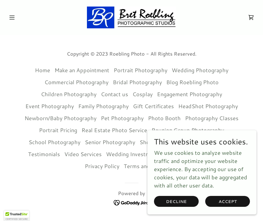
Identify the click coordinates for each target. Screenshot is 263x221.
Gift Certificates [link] (153, 106)
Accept (228, 201)
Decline (176, 201)
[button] (25, 17)
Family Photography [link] (103, 106)
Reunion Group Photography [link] (188, 130)
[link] (131, 17)
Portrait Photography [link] (140, 70)
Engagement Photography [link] (189, 94)
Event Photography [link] (49, 106)
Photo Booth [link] (164, 118)
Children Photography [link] (68, 94)
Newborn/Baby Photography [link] (60, 118)
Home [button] (42, 70)
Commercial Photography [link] (76, 82)
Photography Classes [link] (211, 118)
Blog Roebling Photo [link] (192, 82)
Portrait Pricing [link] (58, 130)
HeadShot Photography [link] (208, 106)
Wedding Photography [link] (200, 70)
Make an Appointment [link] (82, 70)
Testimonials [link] (44, 154)
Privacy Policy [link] (102, 166)
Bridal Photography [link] (137, 82)
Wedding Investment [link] (132, 154)
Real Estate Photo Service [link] (114, 130)
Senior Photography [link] (110, 142)
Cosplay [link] (142, 94)
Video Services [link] (83, 154)
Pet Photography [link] (122, 118)
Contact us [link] (114, 94)
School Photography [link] (54, 142)
